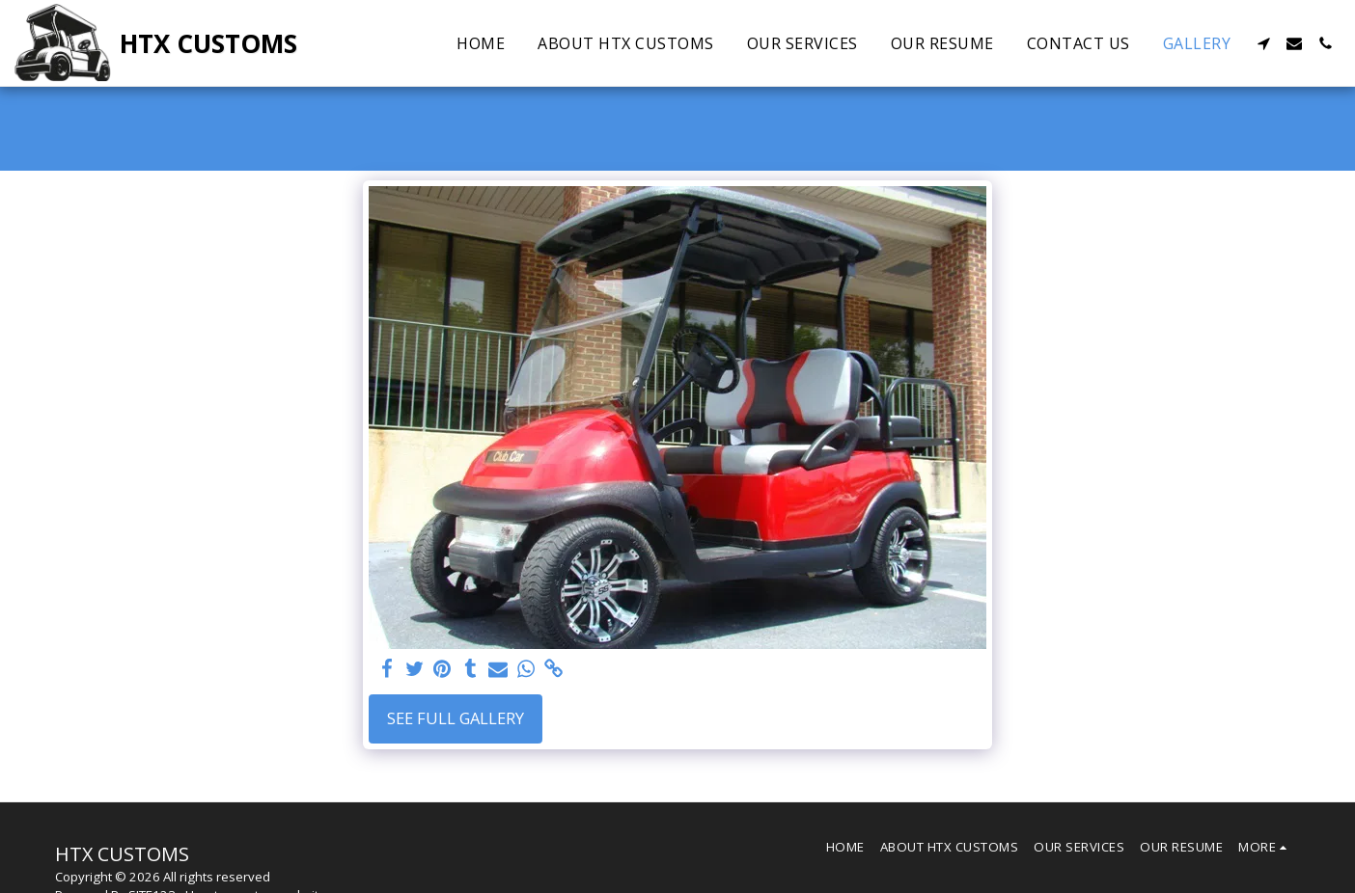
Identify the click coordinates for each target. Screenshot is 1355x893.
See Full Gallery (455, 718)
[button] (1263, 43)
